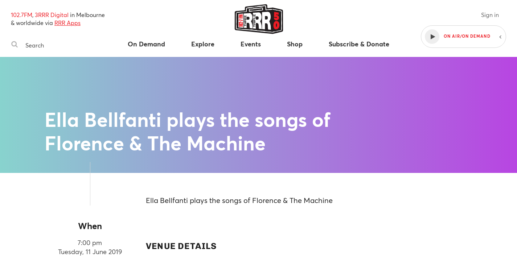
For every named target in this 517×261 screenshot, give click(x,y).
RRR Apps (67, 22)
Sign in (490, 14)
